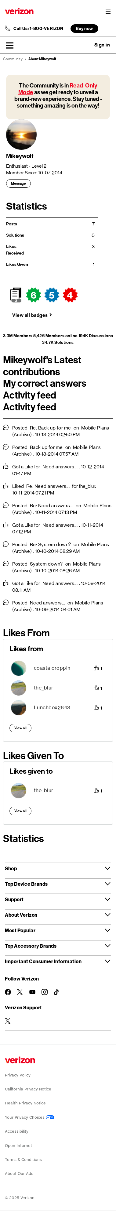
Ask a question (85, 45)
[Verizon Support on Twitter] (8, 1021)
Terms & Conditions (23, 1159)
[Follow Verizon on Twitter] (20, 992)
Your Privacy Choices (29, 1117)
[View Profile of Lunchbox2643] (52, 707)
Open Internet (18, 1145)
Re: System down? (50, 544)
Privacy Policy (18, 1075)
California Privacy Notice (28, 1089)
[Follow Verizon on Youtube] (32, 992)
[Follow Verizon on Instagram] (45, 992)
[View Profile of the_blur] (43, 688)
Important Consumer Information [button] (43, 961)
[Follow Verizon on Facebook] (8, 992)
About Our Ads (19, 1173)
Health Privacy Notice (25, 1103)
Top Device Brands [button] (26, 884)
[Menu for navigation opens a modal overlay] (108, 11)
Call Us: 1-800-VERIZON (38, 28)
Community (13, 59)
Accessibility (16, 1131)
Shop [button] (11, 868)
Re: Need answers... (48, 486)
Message (18, 183)
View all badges (30, 315)
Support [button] (14, 899)
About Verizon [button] (21, 915)
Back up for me (46, 447)
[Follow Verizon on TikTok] (57, 992)
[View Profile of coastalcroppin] (52, 668)
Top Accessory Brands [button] (30, 946)
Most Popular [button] (20, 930)
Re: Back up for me (50, 428)
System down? (46, 564)
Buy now (84, 28)
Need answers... (60, 467)
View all (20, 728)
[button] (10, 45)
